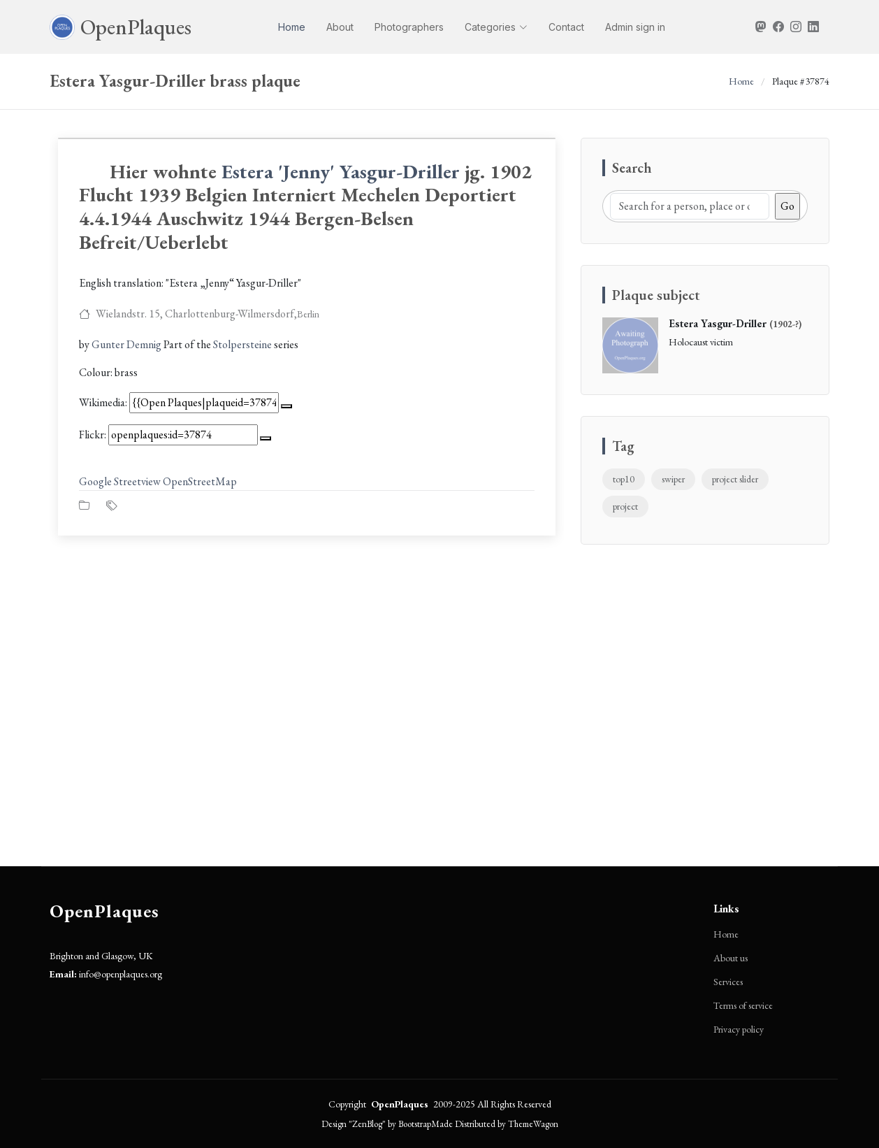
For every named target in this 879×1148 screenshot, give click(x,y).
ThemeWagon (533, 1124)
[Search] (689, 206)
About (340, 27)
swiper (673, 479)
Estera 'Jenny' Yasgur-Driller (340, 171)
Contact (566, 27)
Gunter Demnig (126, 344)
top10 (623, 479)
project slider (735, 479)
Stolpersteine (242, 344)
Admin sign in (635, 27)
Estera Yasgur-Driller (718, 323)
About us (730, 958)
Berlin (308, 314)
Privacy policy (738, 1029)
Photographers (409, 27)
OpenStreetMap (200, 481)
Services (728, 981)
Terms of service (743, 1005)
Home (291, 27)
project (625, 506)
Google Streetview (120, 481)
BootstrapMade (425, 1124)
